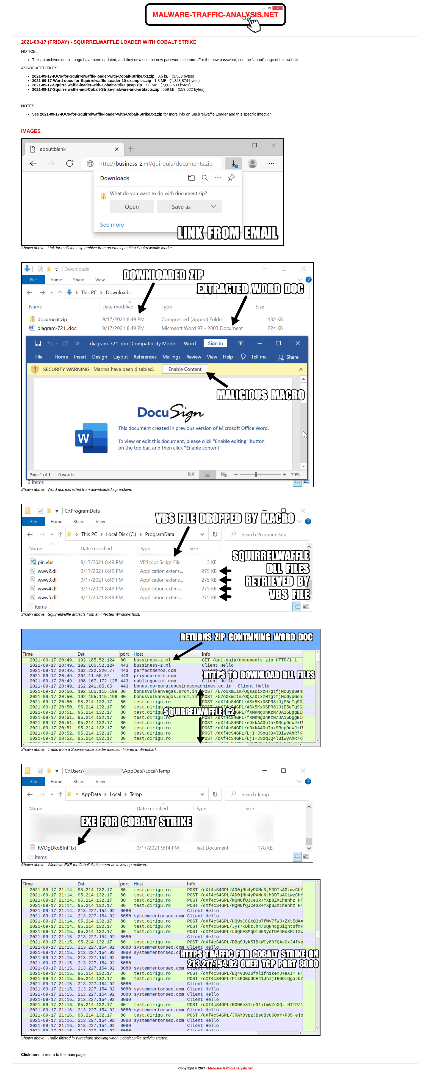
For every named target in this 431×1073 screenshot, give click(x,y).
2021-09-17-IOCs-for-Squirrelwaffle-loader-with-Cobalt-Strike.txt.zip (93, 76)
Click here (30, 1054)
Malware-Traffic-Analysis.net (230, 1068)
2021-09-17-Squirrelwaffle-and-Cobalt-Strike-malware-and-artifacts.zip (95, 89)
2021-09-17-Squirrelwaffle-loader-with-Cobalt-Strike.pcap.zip (87, 85)
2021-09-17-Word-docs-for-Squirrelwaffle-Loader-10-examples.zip (91, 80)
